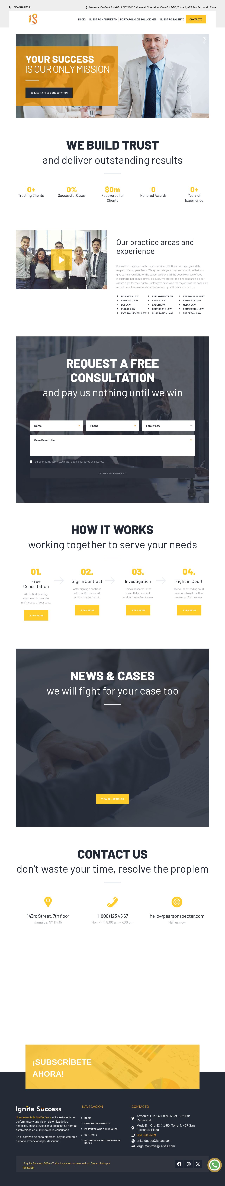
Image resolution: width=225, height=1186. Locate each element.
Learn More (36, 615)
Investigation (138, 581)
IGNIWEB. (28, 1167)
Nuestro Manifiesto (103, 19)
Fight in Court (189, 581)
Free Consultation (36, 583)
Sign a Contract (87, 581)
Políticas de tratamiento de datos (102, 1141)
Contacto (90, 1134)
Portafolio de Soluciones (138, 19)
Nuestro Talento (172, 19)
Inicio (82, 19)
